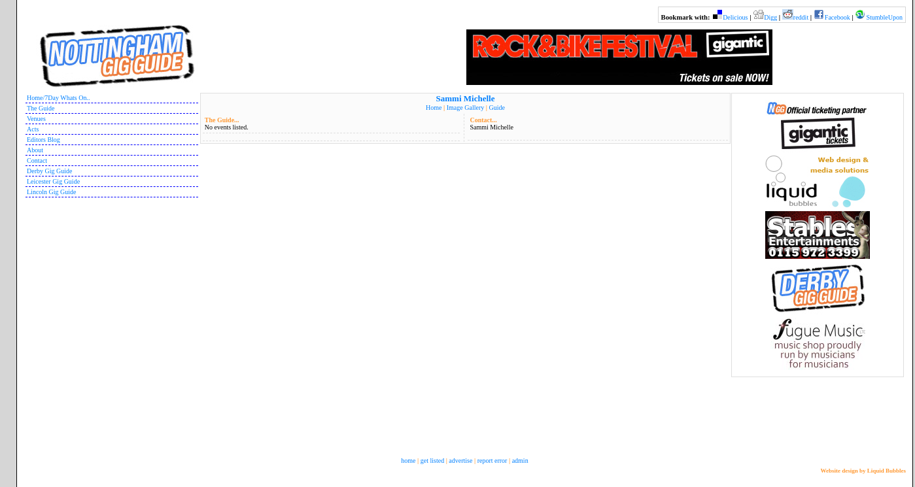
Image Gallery (465, 107)
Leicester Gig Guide (53, 181)
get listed (432, 460)
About (35, 150)
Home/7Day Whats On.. (58, 97)
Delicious (735, 17)
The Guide (41, 108)
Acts (33, 129)
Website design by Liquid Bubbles (863, 470)
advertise (460, 460)
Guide (496, 107)
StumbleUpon (884, 17)
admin (520, 460)
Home (433, 107)
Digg (770, 17)
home (408, 460)
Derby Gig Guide (49, 171)
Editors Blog (43, 139)
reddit (800, 17)
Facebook (837, 17)
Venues (36, 118)
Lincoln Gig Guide (52, 191)
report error (492, 460)
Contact (37, 160)
